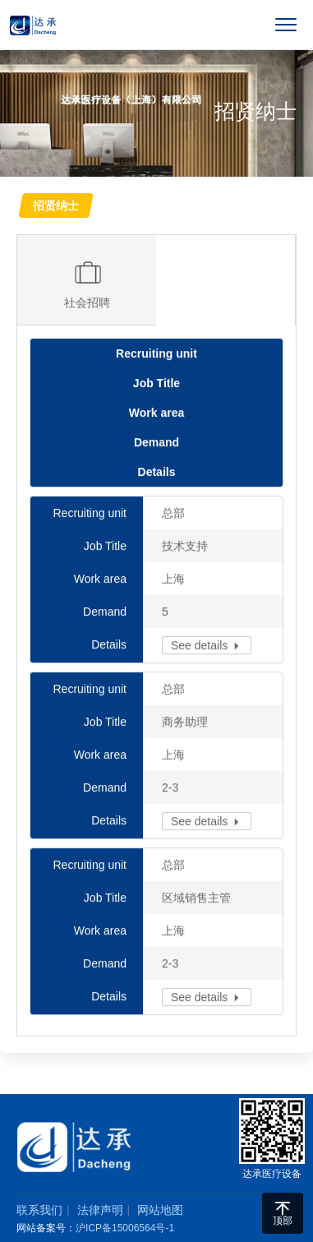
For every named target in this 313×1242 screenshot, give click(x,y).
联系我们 (39, 1210)
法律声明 (100, 1210)
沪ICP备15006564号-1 (125, 1228)
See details (206, 646)
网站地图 (160, 1210)
